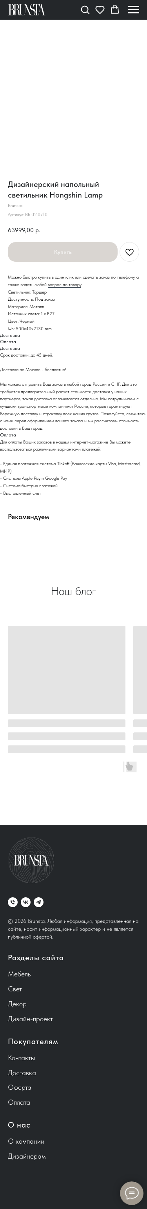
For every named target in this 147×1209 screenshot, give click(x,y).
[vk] (26, 902)
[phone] (13, 902)
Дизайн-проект (30, 1019)
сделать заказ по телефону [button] (108, 277)
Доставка (22, 1073)
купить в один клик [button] (56, 277)
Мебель (19, 974)
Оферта (19, 1087)
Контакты (21, 1058)
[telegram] (39, 902)
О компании (26, 1141)
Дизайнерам (27, 1156)
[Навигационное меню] (133, 10)
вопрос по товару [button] (64, 284)
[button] (85, 9)
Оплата (19, 1102)
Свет (15, 989)
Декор (17, 1004)
